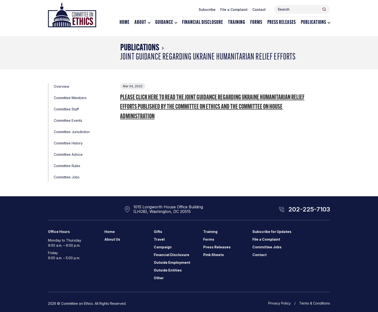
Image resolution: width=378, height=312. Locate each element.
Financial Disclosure (202, 22)
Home (124, 22)
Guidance (164, 22)
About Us (112, 239)
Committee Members (70, 98)
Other (159, 278)
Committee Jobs (67, 177)
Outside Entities (168, 270)
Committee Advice (68, 154)
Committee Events (68, 120)
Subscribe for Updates (271, 232)
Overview (61, 86)
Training (236, 22)
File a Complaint (234, 9)
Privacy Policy (279, 303)
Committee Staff (66, 109)
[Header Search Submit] (324, 9)
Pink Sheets (213, 255)
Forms (256, 22)
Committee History (68, 143)
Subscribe (207, 9)
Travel (159, 239)
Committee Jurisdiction (72, 132)
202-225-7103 (309, 209)
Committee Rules (67, 166)
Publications (313, 22)
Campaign (163, 247)
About (140, 22)
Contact (259, 9)
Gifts (158, 232)
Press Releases (281, 22)
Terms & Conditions (314, 303)
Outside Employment (172, 262)
